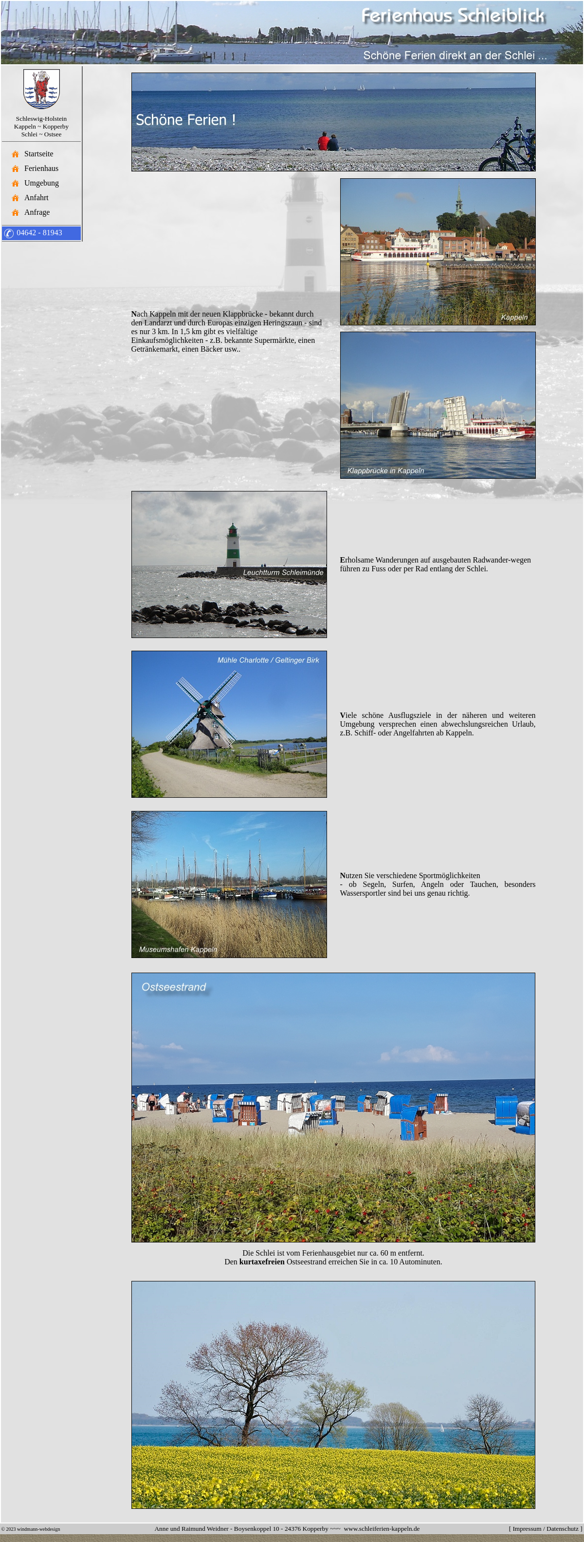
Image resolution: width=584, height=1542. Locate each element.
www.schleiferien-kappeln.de (382, 1528)
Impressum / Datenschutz (545, 1528)
